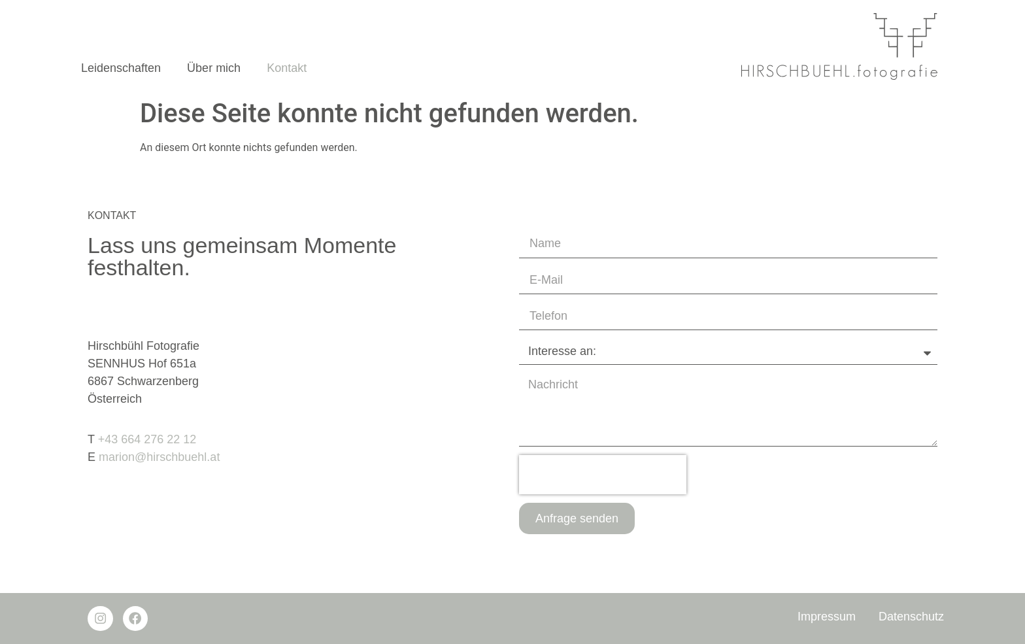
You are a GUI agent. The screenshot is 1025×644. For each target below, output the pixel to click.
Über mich (214, 68)
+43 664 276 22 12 (147, 439)
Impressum (827, 616)
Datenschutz (911, 616)
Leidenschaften (121, 68)
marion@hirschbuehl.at (159, 457)
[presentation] (602, 474)
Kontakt (287, 68)
